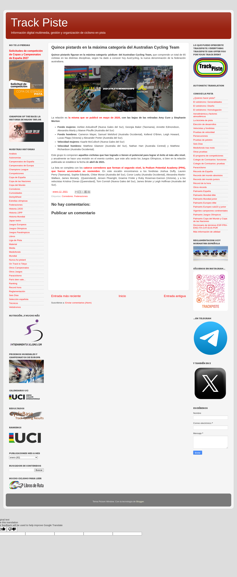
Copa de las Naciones (20, 181)
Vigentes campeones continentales (210, 210)
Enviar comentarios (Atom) (78, 302)
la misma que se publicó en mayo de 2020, (94, 117)
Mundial (13, 256)
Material (13, 244)
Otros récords (200, 187)
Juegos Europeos (17, 224)
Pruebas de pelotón (202, 140)
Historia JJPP (15, 212)
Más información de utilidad (206, 232)
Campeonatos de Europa (21, 165)
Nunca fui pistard (17, 260)
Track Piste (39, 22)
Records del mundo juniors (206, 179)
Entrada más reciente (66, 296)
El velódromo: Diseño (203, 106)
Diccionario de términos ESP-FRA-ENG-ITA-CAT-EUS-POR (210, 226)
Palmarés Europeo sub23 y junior (209, 207)
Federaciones (81, 196)
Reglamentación (17, 291)
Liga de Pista (15, 240)
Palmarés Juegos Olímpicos (207, 214)
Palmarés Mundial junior (205, 199)
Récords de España (203, 171)
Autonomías (15, 157)
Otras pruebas (200, 151)
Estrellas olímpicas (18, 201)
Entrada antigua (175, 296)
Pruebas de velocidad (204, 132)
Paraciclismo (15, 275)
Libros (12, 236)
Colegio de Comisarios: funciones (209, 159)
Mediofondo (15, 252)
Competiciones (16, 173)
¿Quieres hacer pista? (204, 98)
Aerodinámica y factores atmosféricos (205, 115)
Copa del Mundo (17, 185)
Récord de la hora (202, 183)
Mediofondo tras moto (204, 148)
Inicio (122, 296)
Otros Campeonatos (19, 267)
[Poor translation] (12, 529)
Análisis (13, 153)
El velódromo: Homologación (207, 110)
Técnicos (13, 303)
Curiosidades (15, 193)
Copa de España (17, 177)
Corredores (67, 196)
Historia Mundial (17, 216)
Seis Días (14, 295)
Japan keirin (15, 220)
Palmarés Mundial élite (204, 195)
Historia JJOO (16, 209)
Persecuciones (200, 136)
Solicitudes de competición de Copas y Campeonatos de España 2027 (26, 54)
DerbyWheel (15, 197)
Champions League (18, 169)
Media (12, 248)
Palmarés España (202, 191)
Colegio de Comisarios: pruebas (209, 163)
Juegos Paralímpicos (19, 232)
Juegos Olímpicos (18, 228)
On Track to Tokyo (18, 264)
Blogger (140, 501)
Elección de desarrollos (204, 124)
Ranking (13, 283)
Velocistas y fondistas (203, 128)
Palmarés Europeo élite (204, 203)
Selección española (18, 299)
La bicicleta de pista (203, 120)
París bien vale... (17, 279)
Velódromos (15, 307)
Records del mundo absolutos (208, 175)
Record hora (15, 287)
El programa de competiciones (208, 155)
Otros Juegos (15, 271)
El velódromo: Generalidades (207, 102)
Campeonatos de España (21, 161)
